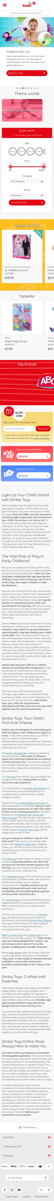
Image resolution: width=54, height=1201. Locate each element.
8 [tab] (37, 88)
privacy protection (41, 438)
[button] (47, 5)
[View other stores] (33, 3)
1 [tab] (17, 88)
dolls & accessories (16, 753)
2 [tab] (20, 88)
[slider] (10, 167)
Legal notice (12, 1196)
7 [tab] (34, 88)
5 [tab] (28, 88)
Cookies (26, 1196)
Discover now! (27, 73)
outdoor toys (35, 935)
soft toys (11, 776)
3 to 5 (30, 151)
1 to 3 (21, 151)
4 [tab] (25, 88)
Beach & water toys (12, 935)
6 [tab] (31, 88)
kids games (15, 952)
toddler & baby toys (25, 844)
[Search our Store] (27, 13)
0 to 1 (12, 151)
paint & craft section (35, 788)
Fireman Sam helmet (40, 920)
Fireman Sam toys (29, 829)
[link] (27, 202)
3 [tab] (22, 88)
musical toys (13, 899)
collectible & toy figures (31, 802)
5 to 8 (39, 151)
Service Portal (27, 1177)
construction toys (15, 876)
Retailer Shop (41, 1196)
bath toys (11, 858)
